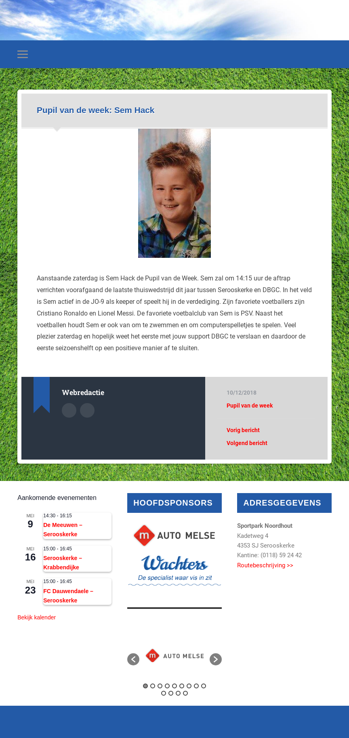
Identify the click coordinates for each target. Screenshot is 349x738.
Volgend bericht (247, 443)
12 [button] (178, 693)
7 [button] (189, 686)
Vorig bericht (243, 430)
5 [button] (174, 686)
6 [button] (181, 686)
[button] (133, 659)
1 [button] (145, 686)
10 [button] (163, 693)
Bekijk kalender (36, 617)
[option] (174, 655)
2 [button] (152, 686)
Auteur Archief (69, 410)
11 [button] (170, 693)
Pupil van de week (250, 405)
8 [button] (196, 686)
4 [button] (167, 686)
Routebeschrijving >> (265, 565)
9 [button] (203, 686)
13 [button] (185, 693)
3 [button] (160, 686)
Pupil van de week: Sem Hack (95, 110)
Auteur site (87, 410)
